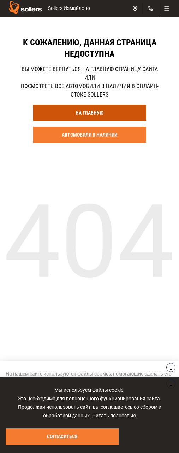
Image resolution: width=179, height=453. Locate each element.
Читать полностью (114, 415)
